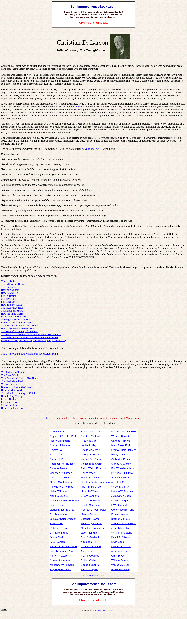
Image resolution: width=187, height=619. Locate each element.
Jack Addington (89, 532)
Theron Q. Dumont (91, 523)
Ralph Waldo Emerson (94, 468)
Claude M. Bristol (91, 500)
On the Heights (9, 384)
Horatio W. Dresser (122, 491)
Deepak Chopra (90, 564)
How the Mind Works (12, 313)
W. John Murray (120, 486)
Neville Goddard (90, 555)
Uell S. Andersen (121, 546)
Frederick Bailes (59, 459)
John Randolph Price (62, 551)
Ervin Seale (117, 541)
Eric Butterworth (59, 514)
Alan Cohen (87, 551)
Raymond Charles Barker (64, 436)
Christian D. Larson (61, 472)
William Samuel (120, 560)
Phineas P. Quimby (122, 472)
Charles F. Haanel (60, 445)
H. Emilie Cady (89, 440)
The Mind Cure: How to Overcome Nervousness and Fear (31, 334)
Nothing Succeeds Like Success (17, 319)
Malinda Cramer (90, 477)
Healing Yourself (10, 289)
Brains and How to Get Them (16, 322)
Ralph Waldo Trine (91, 431)
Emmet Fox (56, 449)
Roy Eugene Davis (60, 569)
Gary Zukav (118, 555)
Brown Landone (90, 495)
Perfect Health (8, 295)
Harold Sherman (90, 505)
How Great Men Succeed (14, 408)
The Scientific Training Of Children (19, 393)
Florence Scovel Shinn (124, 431)
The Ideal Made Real (12, 307)
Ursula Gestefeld (90, 449)
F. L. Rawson (57, 541)
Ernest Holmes (119, 514)
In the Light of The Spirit (14, 316)
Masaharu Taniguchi (92, 528)
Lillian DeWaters (90, 491)
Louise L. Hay (89, 445)
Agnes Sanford (119, 551)
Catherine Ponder (121, 459)
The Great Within (10, 375)
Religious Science (74, 106)
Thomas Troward (59, 468)
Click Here (85, 22)
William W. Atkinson (61, 477)
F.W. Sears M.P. (120, 505)
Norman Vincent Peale (94, 509)
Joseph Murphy (120, 528)
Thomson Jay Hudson (62, 463)
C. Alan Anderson (60, 560)
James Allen (57, 431)
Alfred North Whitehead (63, 546)
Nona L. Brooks (59, 495)
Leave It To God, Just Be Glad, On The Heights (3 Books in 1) (33, 340)
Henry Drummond (60, 440)
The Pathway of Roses (12, 283)
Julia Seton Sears (121, 495)
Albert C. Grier (119, 482)
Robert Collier (89, 560)
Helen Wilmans (58, 491)
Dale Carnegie (119, 500)
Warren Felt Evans (91, 459)
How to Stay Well (10, 292)
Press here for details (105, 611)
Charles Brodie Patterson (95, 482)
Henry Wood (88, 472)
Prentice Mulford (90, 436)
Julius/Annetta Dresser (63, 518)
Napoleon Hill (88, 541)
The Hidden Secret (10, 286)
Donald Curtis (57, 505)
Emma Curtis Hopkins (123, 449)
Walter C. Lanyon (91, 546)
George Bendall (90, 454)
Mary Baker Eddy (121, 445)
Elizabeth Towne (90, 518)
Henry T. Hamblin (121, 454)
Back (4, 609)
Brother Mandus (120, 518)
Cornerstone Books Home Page (93, 575)
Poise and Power (9, 301)
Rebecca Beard (59, 528)
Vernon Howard (59, 555)
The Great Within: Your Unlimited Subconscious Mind (29, 337)
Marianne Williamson (62, 564)
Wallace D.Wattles (121, 436)
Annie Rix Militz (120, 477)
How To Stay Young (11, 304)
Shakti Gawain (58, 454)
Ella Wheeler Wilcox (122, 468)
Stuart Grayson (89, 569)
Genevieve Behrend (122, 509)
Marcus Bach (88, 514)
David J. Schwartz (121, 537)
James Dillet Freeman (62, 509)
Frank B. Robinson (91, 486)
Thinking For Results (12, 310)
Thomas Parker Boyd (123, 523)
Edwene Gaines (120, 569)
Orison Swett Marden (62, 482)
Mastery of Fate (9, 298)
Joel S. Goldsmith (91, 537)
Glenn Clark (56, 537)
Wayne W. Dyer (120, 564)
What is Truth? (8, 280)
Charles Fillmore (120, 440)
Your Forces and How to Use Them (19, 325)
